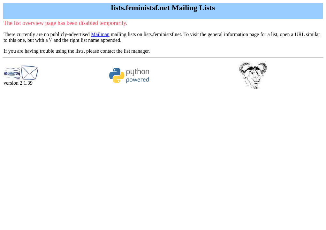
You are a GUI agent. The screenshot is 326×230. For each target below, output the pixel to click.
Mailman (100, 34)
